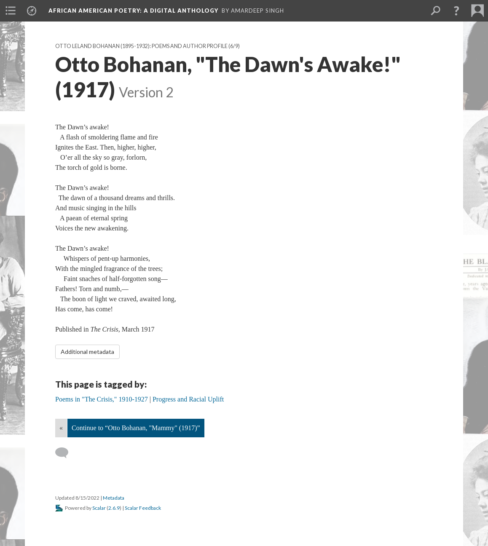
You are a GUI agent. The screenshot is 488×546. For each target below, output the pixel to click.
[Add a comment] (65, 452)
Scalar (99, 508)
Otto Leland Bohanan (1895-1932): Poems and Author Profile (141, 46)
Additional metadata (87, 351)
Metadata (113, 498)
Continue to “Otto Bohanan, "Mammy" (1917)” (136, 427)
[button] (456, 10)
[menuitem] (10, 10)
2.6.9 (114, 508)
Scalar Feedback (143, 508)
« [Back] (61, 427)
